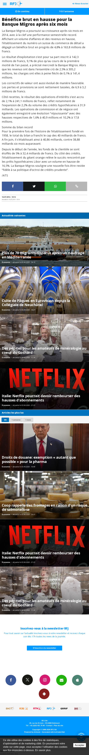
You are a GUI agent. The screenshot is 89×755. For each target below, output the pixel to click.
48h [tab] (5, 420)
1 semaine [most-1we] (16, 420)
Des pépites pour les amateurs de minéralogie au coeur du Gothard (44, 350)
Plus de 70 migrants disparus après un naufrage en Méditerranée (43, 255)
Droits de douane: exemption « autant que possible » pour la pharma (39, 459)
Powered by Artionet (32, 732)
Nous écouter (81, 3)
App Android (44, 694)
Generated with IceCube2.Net (53, 732)
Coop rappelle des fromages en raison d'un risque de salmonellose (44, 507)
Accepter (79, 745)
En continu (22, 11)
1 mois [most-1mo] (28, 420)
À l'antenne (67, 11)
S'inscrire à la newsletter (44, 648)
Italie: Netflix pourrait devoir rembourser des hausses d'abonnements (41, 398)
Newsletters (61, 680)
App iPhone (77, 680)
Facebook (10, 680)
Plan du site (58, 725)
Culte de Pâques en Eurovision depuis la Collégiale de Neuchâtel (36, 302)
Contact (49, 725)
